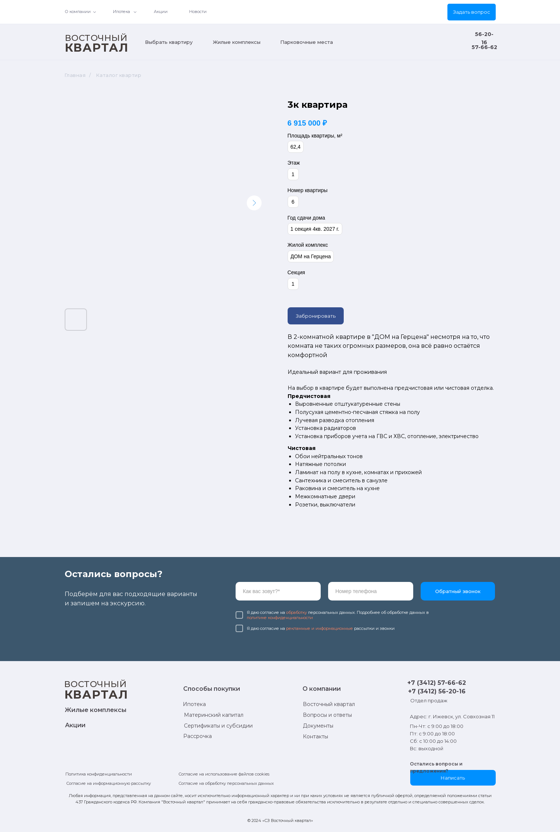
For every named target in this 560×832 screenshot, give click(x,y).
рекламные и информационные (319, 628)
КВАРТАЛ (97, 48)
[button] (471, 12)
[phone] (370, 591)
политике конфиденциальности (280, 617)
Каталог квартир (119, 75)
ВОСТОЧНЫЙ (96, 38)
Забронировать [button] (316, 316)
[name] (278, 591)
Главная (75, 75)
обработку (296, 612)
